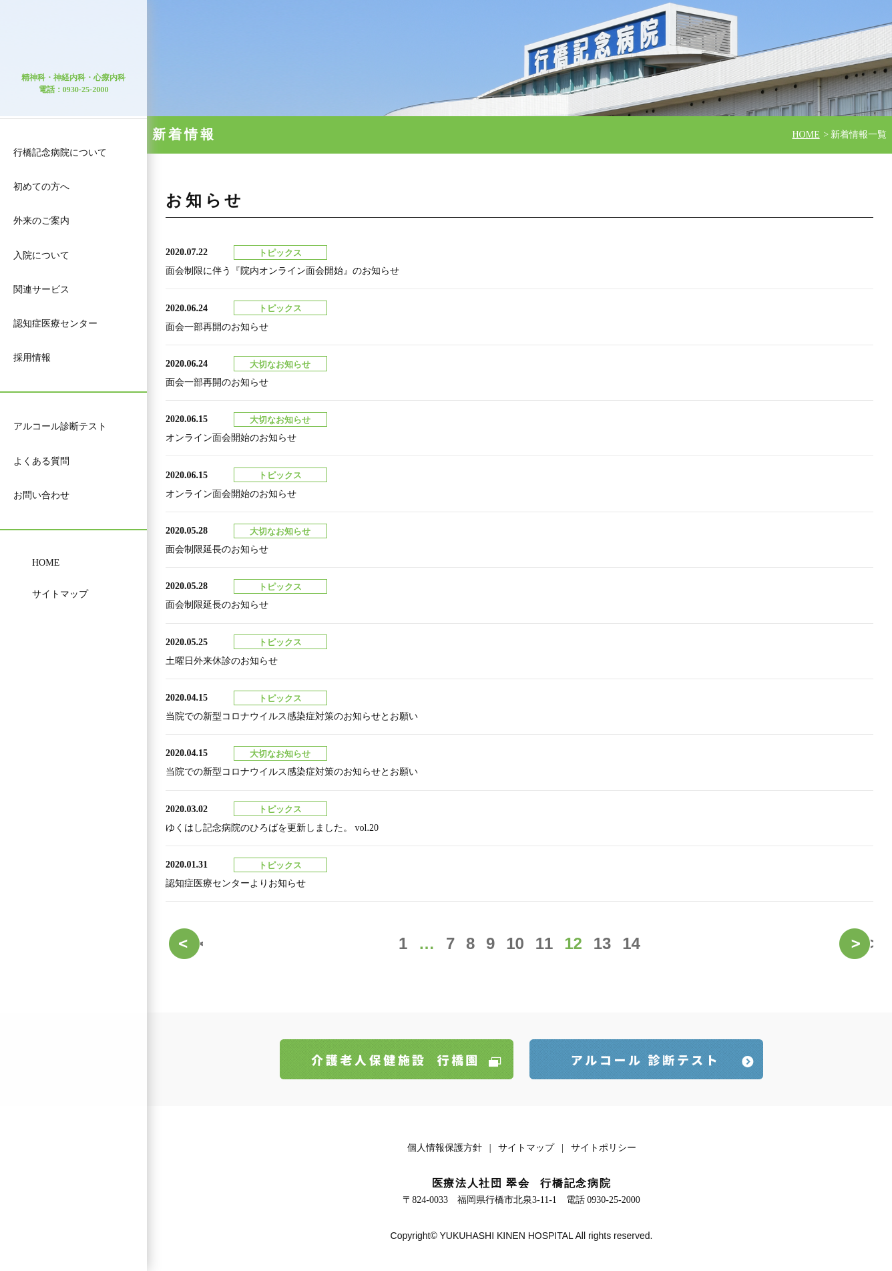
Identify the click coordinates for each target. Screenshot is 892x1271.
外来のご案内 (41, 221)
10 (515, 943)
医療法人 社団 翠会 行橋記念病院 (73, 42)
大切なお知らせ (280, 364)
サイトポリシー (603, 1148)
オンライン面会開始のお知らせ (231, 438)
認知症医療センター (55, 324)
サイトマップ (60, 594)
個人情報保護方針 (444, 1148)
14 (631, 943)
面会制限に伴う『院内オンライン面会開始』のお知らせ (282, 271)
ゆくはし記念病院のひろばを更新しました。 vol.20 (272, 828)
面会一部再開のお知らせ (217, 327)
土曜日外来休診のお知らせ (222, 661)
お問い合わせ (41, 495)
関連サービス (41, 290)
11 (544, 943)
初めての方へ (41, 187)
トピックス (280, 253)
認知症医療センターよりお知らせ (236, 883)
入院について (41, 255)
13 (603, 943)
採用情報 (32, 358)
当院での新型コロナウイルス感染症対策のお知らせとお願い (292, 716)
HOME (45, 563)
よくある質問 (41, 461)
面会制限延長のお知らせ (217, 549)
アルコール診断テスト (60, 426)
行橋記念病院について (60, 153)
